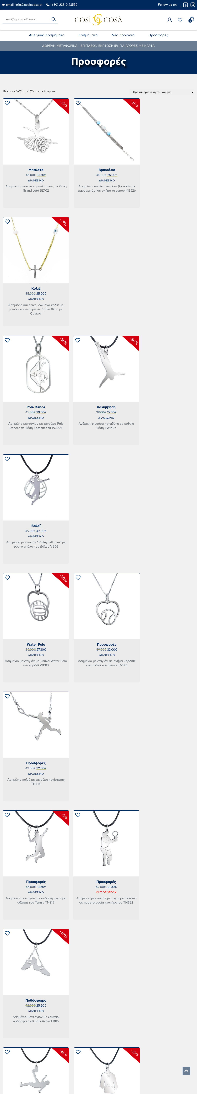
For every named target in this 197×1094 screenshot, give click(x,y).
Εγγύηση (141, 1061)
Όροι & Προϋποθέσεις (88, 1047)
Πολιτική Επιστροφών (88, 1040)
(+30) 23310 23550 (63, 4)
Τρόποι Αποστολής (85, 1032)
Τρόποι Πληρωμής (84, 1061)
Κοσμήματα (88, 35)
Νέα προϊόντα (123, 35)
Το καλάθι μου (146, 1040)
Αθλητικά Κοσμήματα (47, 35)
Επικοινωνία (143, 1047)
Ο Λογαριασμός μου (151, 1032)
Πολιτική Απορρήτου (87, 1054)
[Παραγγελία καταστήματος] (161, 92)
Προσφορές (158, 35)
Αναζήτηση (54, 19)
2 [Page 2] (98, 999)
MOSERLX (107, 1084)
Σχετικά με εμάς (147, 1054)
